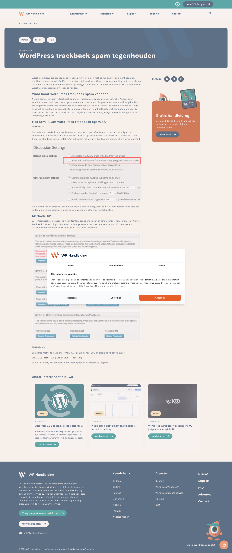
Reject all (72, 298)
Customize (116, 298)
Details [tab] (161, 265)
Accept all (160, 298)
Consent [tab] (70, 265)
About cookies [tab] (116, 265)
